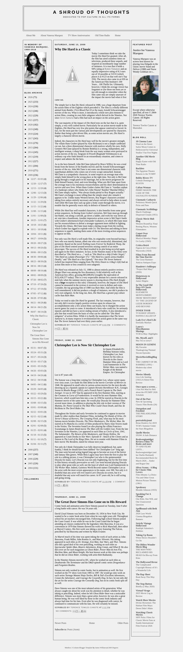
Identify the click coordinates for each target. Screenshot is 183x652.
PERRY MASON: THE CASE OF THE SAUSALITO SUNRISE (146, 193)
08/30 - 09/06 (37, 257)
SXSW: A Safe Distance (146, 435)
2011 (30, 166)
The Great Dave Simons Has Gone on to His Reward (39, 338)
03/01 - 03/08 (37, 407)
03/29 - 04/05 (37, 389)
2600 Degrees (113, 648)
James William (100, 648)
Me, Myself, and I (144, 338)
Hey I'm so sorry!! (144, 340)
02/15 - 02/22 (37, 416)
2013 (30, 156)
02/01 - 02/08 (37, 425)
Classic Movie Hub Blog (145, 220)
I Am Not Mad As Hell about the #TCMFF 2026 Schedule (146, 392)
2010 (30, 170)
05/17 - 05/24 (37, 357)
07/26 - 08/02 (37, 280)
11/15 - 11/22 (37, 206)
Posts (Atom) (73, 629)
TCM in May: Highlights (147, 334)
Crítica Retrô (142, 245)
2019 (30, 129)
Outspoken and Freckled (143, 409)
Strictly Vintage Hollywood (143, 524)
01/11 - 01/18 (37, 439)
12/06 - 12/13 (37, 193)
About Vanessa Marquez (51, 35)
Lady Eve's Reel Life (146, 320)
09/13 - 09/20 (37, 247)
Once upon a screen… (146, 387)
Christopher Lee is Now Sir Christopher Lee (38, 327)
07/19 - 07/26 (37, 284)
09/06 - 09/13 (37, 252)
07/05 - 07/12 (37, 293)
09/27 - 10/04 (37, 238)
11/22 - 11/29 (37, 202)
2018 (30, 134)
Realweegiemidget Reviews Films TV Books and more (145, 441)
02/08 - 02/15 (37, 421)
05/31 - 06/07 (37, 348)
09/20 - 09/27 (37, 243)
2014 (30, 152)
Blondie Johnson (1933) (146, 490)
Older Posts (123, 623)
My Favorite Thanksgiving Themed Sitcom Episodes (145, 350)
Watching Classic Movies (144, 613)
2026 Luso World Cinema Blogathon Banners (144, 516)
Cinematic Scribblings (147, 209)
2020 (30, 124)
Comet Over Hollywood (142, 234)
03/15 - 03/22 (37, 398)
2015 (30, 147)
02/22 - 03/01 (37, 412)
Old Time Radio (102, 35)
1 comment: (119, 482)
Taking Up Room (144, 535)
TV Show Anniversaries (79, 35)
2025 (30, 102)
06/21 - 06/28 (37, 302)
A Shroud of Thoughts (91, 12)
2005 (30, 463)
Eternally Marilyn (143, 322)
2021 (30, 120)
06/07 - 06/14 (37, 312)
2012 (30, 161)
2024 (30, 106)
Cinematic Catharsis (146, 200)
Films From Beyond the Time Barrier (145, 255)
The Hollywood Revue (146, 562)
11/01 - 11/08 (37, 215)
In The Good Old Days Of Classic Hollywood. (144, 287)
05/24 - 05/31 (37, 352)
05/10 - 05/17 (37, 361)
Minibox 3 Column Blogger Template (79, 648)
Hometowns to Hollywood (143, 277)
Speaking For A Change (143, 495)
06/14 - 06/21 (37, 307)
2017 (30, 138)
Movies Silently (143, 374)
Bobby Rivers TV (144, 178)
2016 (30, 143)
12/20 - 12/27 (37, 183)
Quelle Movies (143, 432)
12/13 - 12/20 (37, 188)
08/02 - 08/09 (37, 275)
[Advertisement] (91, 25)
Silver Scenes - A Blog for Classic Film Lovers (146, 469)
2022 (30, 115)
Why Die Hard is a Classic (73, 49)
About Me (30, 35)
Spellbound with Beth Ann (146, 509)
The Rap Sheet (143, 574)
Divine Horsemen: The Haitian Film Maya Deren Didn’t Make (146, 606)
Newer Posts (60, 623)
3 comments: (119, 325)
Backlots (140, 168)
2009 (30, 175)
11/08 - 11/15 (37, 211)
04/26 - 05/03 (37, 370)
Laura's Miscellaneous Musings (143, 328)
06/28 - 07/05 (37, 298)
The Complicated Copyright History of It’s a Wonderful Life (146, 567)
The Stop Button (144, 584)
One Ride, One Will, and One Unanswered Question (146, 502)
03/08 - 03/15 (37, 403)
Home (118, 35)
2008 (30, 449)
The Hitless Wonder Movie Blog (145, 545)
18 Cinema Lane (144, 141)
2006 (30, 459)
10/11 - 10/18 (37, 229)
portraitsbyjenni (144, 420)
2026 (30, 97)
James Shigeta (142, 281)
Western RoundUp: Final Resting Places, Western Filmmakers (146, 226)
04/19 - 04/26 (37, 375)
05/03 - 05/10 (37, 366)
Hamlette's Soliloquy (146, 266)
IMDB (114, 74)
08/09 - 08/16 (37, 270)
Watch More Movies (146, 600)
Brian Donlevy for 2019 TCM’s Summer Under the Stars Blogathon (146, 426)
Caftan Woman (143, 187)
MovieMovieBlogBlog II (146, 358)
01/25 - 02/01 (37, 430)
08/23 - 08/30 (37, 261)
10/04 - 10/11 (37, 234)
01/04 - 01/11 (37, 444)
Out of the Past (143, 399)
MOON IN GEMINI (146, 344)
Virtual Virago (143, 590)
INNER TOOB (143, 310)
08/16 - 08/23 (37, 266)
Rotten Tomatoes (112, 69)
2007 (30, 454)
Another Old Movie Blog (145, 157)
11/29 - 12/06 (37, 197)
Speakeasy (141, 487)
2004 (30, 468)
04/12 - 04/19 (37, 380)
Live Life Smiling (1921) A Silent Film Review (145, 380)
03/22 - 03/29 (37, 393)
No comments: (64, 611)
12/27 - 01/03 (37, 179)
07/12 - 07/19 (37, 289)
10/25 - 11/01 (37, 220)
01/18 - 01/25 (37, 435)
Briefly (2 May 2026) (145, 586)
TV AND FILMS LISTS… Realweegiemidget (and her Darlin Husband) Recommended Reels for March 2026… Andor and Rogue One (146, 455)
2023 (30, 111)
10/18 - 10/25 (37, 225)
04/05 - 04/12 (37, 384)
